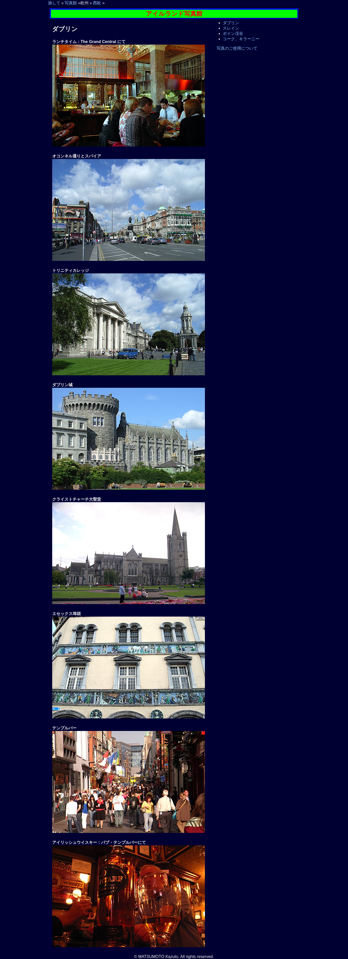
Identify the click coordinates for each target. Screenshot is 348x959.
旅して (54, 3)
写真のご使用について (237, 48)
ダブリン (231, 23)
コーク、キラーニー (241, 39)
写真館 (71, 3)
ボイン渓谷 (233, 33)
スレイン (231, 28)
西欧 (97, 3)
